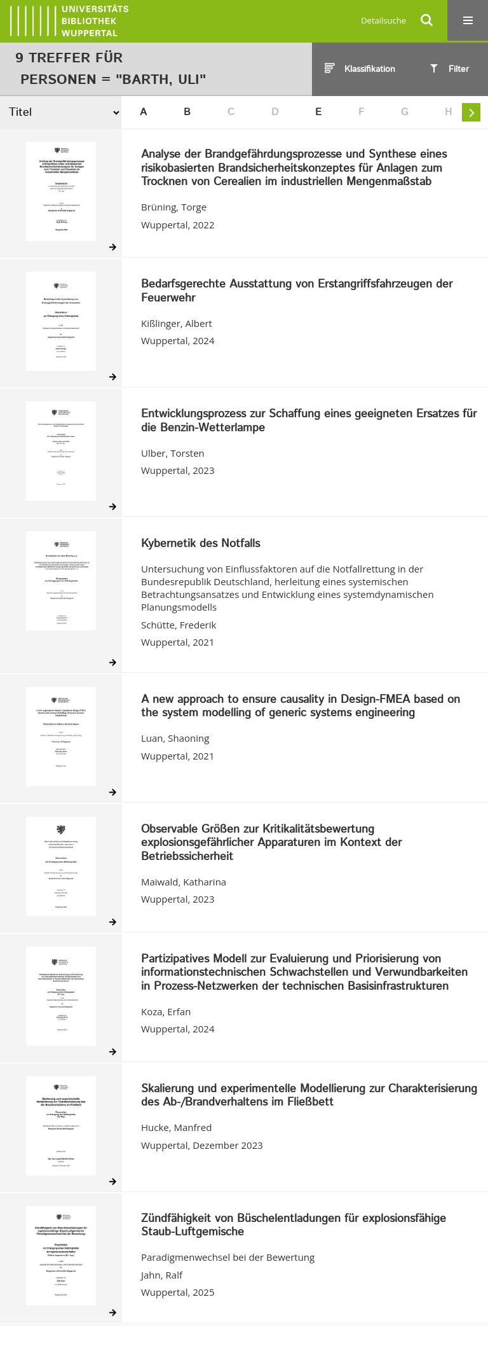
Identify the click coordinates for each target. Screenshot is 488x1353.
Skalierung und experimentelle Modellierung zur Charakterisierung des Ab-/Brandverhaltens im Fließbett (309, 1096)
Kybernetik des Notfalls (200, 545)
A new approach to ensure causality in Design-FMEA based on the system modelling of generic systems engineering (300, 707)
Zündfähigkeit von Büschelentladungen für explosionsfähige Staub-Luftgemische (293, 1226)
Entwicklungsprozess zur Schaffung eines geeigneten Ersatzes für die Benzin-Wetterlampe (309, 421)
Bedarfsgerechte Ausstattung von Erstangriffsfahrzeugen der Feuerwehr (296, 291)
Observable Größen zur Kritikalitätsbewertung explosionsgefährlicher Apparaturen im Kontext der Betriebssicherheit (271, 843)
